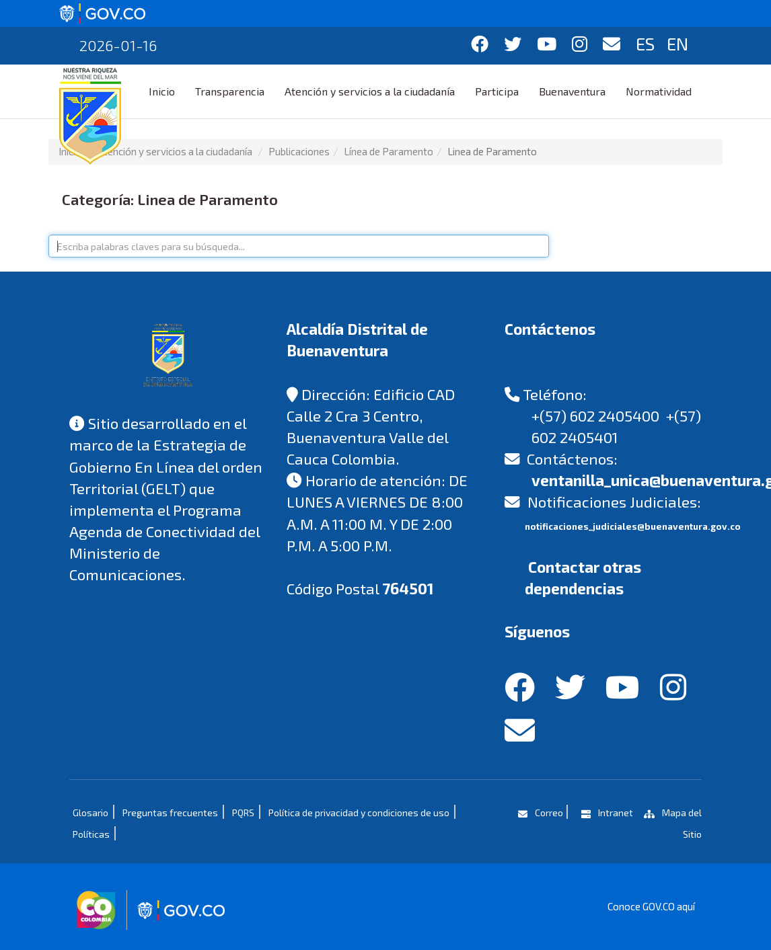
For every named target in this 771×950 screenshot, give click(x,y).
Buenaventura (572, 91)
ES (645, 43)
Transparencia (229, 91)
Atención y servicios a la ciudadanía (370, 91)
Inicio (162, 91)
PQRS (243, 812)
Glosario (90, 812)
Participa (497, 91)
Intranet (605, 812)
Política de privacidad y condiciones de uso (358, 812)
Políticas (91, 834)
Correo (539, 812)
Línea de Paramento (388, 151)
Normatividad (659, 91)
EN (677, 43)
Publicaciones (299, 151)
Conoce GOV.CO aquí (651, 906)
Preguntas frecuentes (170, 812)
